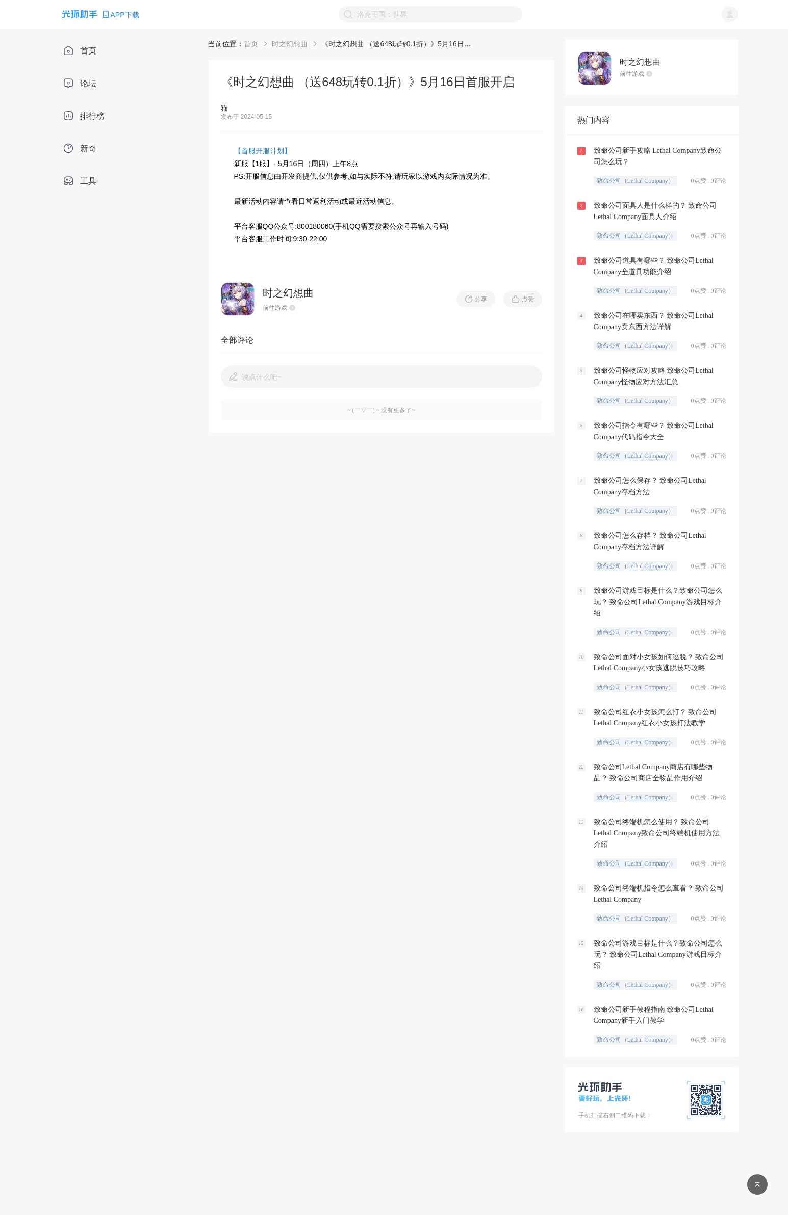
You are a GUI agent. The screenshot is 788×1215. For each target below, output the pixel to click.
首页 (251, 44)
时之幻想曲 (290, 44)
